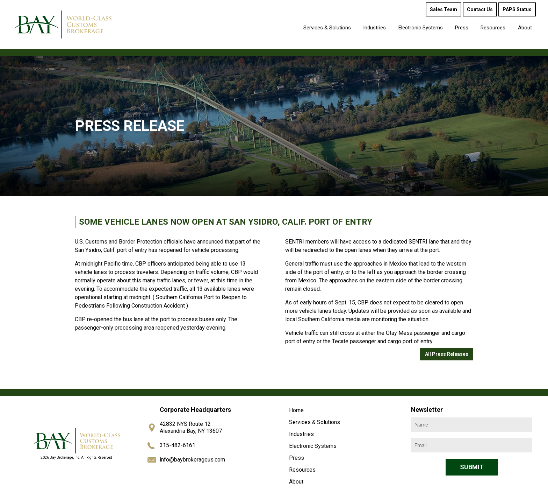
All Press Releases (446, 354)
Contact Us (480, 9)
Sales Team (443, 9)
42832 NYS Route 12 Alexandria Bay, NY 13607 (191, 428)
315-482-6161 (177, 445)
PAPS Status (517, 9)
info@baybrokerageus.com (192, 459)
